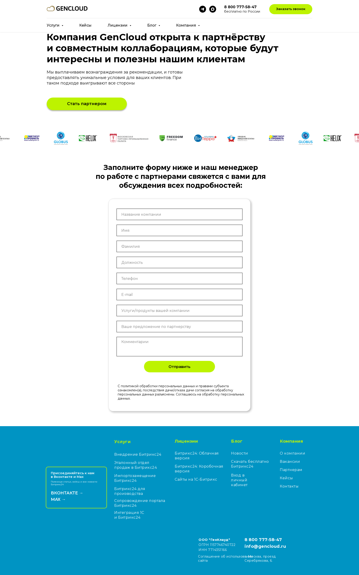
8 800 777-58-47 (263, 539)
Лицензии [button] (118, 25)
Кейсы (85, 25)
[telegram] (202, 9)
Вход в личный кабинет (239, 480)
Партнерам (291, 470)
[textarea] (179, 346)
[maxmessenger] (212, 9)
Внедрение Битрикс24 (137, 454)
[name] (179, 230)
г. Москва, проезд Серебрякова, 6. (260, 558)
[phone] (179, 278)
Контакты (289, 486)
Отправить (179, 367)
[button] (290, 9)
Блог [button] (152, 25)
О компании (292, 453)
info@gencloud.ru (265, 546)
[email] (179, 294)
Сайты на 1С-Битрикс (196, 479)
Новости (239, 453)
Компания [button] (186, 25)
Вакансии (290, 461)
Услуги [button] (53, 25)
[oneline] (179, 214)
